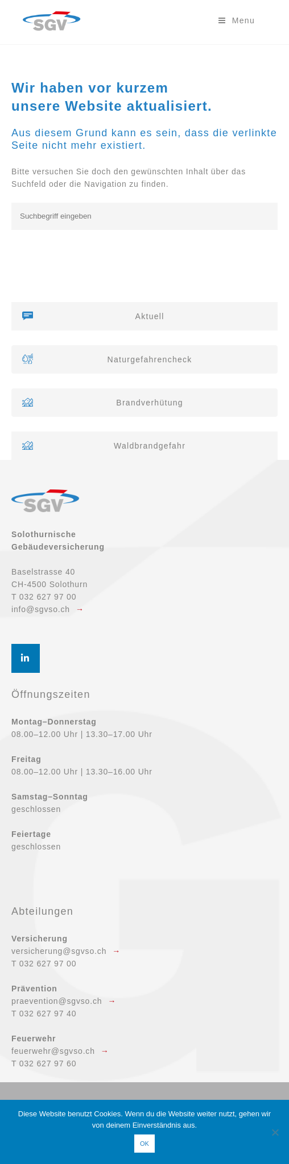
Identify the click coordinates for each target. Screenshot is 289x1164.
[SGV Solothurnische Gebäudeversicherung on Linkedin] (25, 658)
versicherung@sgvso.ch (58, 951)
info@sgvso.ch (40, 609)
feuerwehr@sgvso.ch (53, 1051)
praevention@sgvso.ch (56, 1001)
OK (144, 1143)
